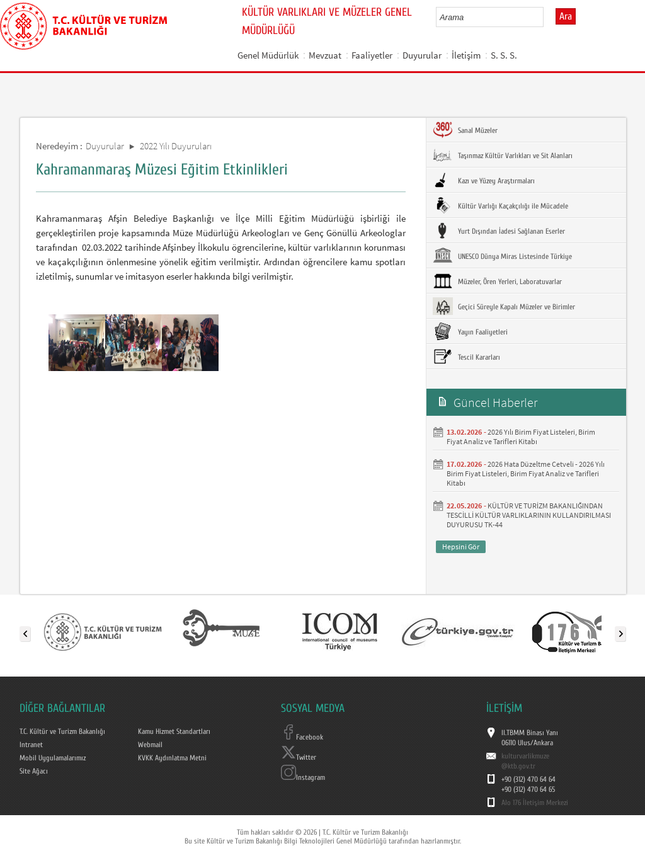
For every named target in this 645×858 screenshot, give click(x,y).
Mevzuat (325, 55)
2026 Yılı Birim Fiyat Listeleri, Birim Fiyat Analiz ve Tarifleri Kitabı (521, 436)
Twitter (298, 757)
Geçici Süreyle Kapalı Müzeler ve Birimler (504, 306)
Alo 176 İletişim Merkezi (534, 802)
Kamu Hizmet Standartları (174, 731)
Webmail (150, 744)
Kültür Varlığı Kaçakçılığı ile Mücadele (500, 205)
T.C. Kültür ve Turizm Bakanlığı (62, 731)
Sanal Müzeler (465, 130)
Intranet (31, 744)
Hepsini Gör (460, 546)
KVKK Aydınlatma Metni (172, 757)
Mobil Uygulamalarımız (53, 757)
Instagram (303, 777)
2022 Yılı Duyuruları (176, 146)
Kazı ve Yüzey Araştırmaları (484, 180)
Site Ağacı (34, 771)
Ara (565, 16)
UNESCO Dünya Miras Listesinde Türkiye (502, 256)
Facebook (302, 737)
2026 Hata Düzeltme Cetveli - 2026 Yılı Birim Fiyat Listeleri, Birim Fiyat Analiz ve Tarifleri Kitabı (526, 473)
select (547, 17)
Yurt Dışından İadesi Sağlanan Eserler (499, 230)
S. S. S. (504, 55)
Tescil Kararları (466, 356)
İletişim (466, 55)
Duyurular (422, 55)
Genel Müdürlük (268, 55)
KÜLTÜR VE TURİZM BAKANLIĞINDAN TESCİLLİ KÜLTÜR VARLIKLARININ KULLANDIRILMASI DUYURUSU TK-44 (529, 515)
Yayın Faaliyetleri (470, 331)
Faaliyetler (371, 55)
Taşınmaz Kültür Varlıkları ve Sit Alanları (503, 155)
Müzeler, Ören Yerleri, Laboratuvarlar (497, 281)
